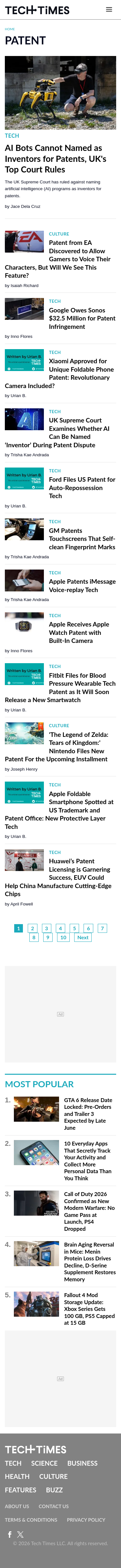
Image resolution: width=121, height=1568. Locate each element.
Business (82, 1463)
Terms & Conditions (31, 1520)
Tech (12, 136)
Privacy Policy (86, 1520)
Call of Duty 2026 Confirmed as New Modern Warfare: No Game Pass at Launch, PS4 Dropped (89, 1211)
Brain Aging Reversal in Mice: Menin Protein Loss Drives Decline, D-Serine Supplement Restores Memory (90, 1262)
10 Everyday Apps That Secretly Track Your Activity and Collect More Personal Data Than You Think (88, 1161)
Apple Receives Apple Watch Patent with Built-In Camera (79, 632)
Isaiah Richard (24, 285)
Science (44, 1463)
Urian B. (18, 395)
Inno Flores (22, 336)
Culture (59, 234)
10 (63, 937)
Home (10, 29)
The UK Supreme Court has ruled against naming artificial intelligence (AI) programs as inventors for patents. (53, 189)
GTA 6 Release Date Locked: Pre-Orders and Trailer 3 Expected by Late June (88, 1114)
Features (20, 1490)
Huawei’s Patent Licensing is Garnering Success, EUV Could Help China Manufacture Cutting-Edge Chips (58, 877)
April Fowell (21, 904)
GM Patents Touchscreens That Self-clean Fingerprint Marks (82, 539)
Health (17, 1476)
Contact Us (54, 1506)
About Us (17, 1506)
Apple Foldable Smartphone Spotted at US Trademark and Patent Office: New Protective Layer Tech (59, 810)
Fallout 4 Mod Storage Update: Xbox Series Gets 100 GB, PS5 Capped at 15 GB (89, 1309)
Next (83, 937)
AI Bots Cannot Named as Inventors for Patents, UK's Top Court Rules (55, 158)
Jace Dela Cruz (25, 206)
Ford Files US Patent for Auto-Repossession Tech (82, 487)
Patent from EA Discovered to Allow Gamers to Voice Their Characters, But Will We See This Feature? (57, 259)
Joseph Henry (24, 769)
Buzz (54, 1490)
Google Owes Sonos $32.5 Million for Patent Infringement (82, 318)
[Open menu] (109, 10)
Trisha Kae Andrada (30, 454)
